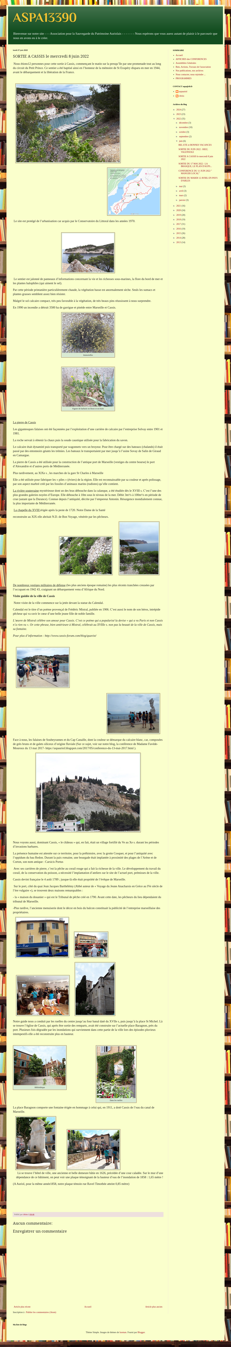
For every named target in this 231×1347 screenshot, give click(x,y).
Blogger (141, 1332)
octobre (182, 132)
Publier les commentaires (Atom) (41, 1312)
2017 (179, 224)
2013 (179, 242)
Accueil (87, 1307)
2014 (179, 238)
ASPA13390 (45, 17)
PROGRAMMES (184, 78)
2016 (179, 229)
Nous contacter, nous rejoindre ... (191, 74)
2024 (179, 109)
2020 (179, 210)
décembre (183, 123)
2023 (179, 114)
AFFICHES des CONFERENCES (191, 59)
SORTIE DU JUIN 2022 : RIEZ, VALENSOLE (193, 150)
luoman (123, 1332)
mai (181, 186)
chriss (181, 96)
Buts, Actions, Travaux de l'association (193, 67)
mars (181, 195)
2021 (179, 206)
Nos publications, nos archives (189, 70)
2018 (179, 219)
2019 (179, 215)
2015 (179, 233)
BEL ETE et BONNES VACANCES (195, 145)
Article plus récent (22, 1307)
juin (181, 141)
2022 (179, 118)
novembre (184, 127)
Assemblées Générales (186, 63)
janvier (182, 200)
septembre (184, 136)
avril (181, 191)
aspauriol (183, 91)
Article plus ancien (153, 1307)
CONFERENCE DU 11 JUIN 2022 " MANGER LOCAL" (195, 172)
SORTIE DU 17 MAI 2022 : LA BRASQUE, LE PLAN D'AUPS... (195, 165)
